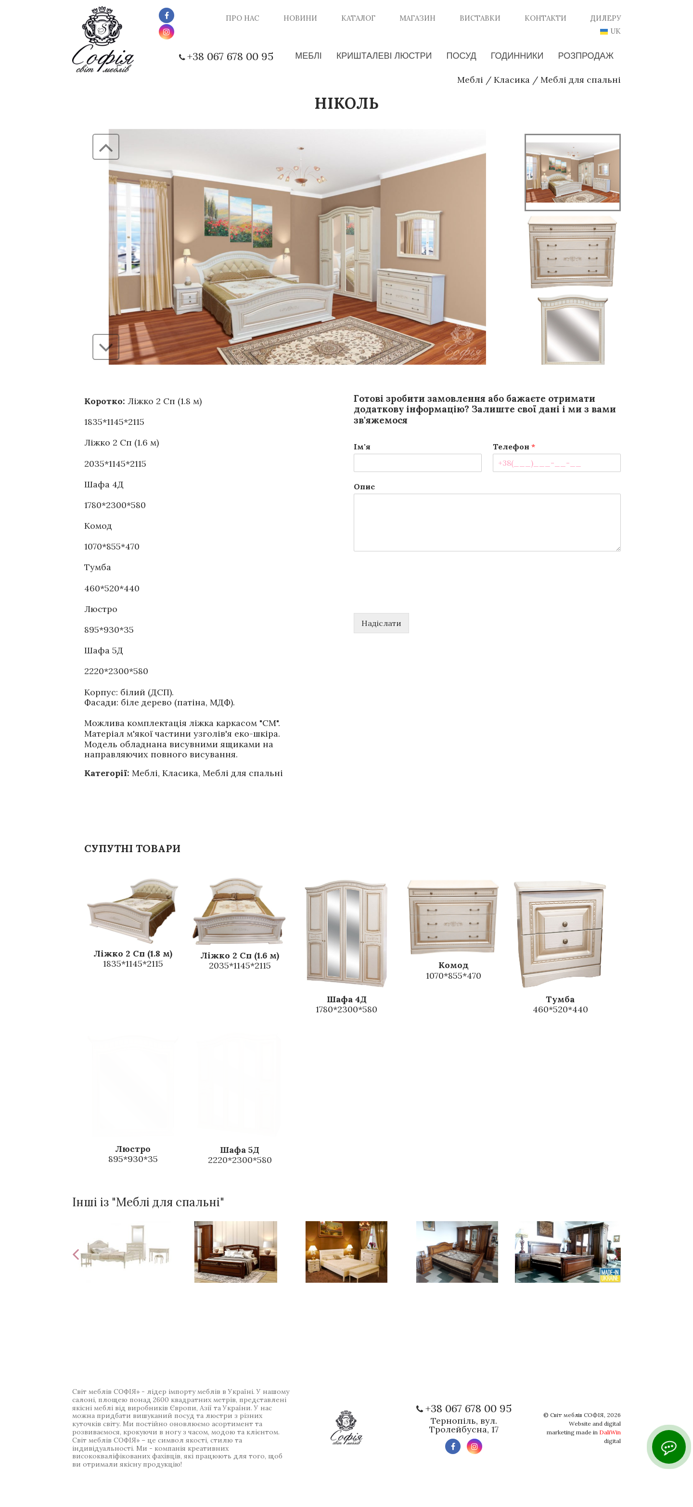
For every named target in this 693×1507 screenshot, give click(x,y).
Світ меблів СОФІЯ (577, 1414)
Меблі (470, 79)
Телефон (514, 446)
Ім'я (362, 446)
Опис (364, 486)
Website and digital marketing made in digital (584, 1432)
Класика (512, 79)
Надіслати (381, 623)
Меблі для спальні (580, 79)
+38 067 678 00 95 (230, 56)
